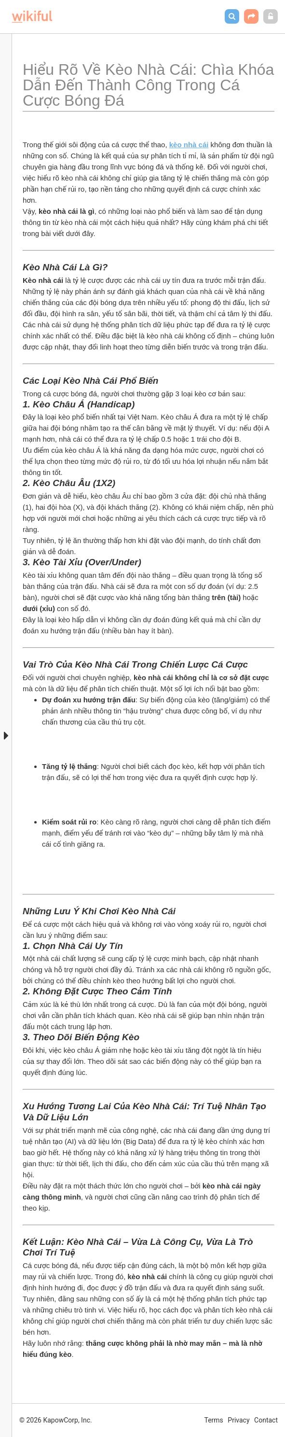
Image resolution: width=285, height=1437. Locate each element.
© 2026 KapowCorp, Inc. (55, 1420)
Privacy (238, 1420)
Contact (266, 1420)
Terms (213, 1420)
